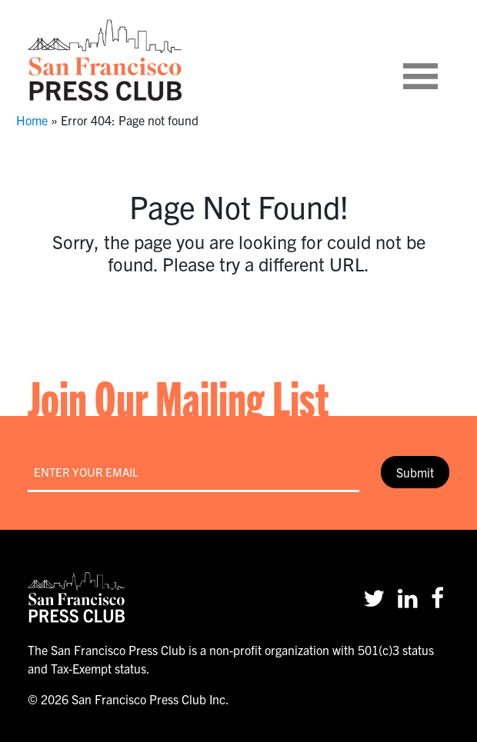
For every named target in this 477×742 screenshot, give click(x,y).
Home (32, 120)
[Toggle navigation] (439, 60)
